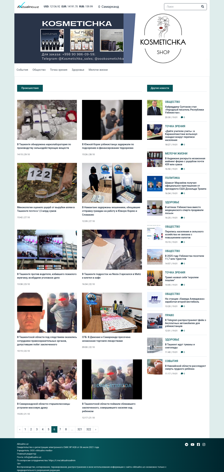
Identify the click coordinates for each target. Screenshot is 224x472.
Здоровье (78, 69)
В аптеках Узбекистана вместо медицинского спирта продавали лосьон (184, 210)
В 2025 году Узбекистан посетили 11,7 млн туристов (184, 257)
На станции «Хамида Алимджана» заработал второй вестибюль (185, 300)
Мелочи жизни (98, 69)
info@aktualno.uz (32, 457)
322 (88, 429)
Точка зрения (58, 69)
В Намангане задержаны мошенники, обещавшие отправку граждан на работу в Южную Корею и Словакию (111, 211)
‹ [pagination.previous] (19, 429)
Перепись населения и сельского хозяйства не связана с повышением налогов (184, 234)
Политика (172, 178)
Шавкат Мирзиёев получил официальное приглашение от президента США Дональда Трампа (185, 185)
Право (169, 315)
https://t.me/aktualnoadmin (62, 460)
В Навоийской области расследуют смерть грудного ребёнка (185, 367)
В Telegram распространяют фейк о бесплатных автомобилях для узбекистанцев (185, 323)
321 (79, 429)
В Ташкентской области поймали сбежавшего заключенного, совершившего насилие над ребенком (108, 407)
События (22, 69)
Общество (39, 69)
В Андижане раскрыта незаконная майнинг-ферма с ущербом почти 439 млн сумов (185, 161)
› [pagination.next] (95, 429)
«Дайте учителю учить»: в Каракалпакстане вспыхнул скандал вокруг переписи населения (181, 136)
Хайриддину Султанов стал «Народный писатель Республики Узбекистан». (184, 109)
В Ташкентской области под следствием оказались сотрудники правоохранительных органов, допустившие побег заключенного (47, 341)
